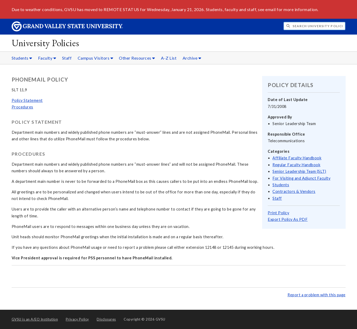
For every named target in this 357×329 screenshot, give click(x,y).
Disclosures (106, 319)
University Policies (45, 43)
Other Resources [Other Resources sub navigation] (137, 57)
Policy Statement (27, 100)
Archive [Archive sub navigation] (192, 57)
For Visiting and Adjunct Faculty (301, 178)
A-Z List (169, 57)
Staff (67, 57)
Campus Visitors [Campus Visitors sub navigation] (95, 57)
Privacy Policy (77, 319)
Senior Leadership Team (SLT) (299, 171)
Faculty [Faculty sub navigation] (47, 57)
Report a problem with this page (317, 295)
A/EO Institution (35, 319)
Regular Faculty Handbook (296, 165)
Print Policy (278, 213)
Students (280, 185)
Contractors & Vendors (294, 191)
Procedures (22, 107)
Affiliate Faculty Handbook (296, 158)
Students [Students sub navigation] (22, 57)
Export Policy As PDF (288, 219)
